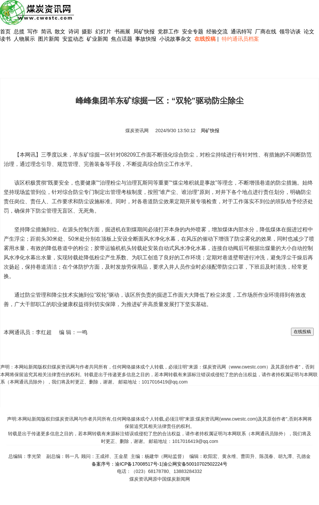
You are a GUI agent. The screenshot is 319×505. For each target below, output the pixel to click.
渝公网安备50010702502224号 (195, 464)
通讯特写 (241, 31)
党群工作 (168, 31)
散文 (61, 31)
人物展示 (24, 39)
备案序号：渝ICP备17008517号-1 (127, 464)
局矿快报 (144, 31)
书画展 (122, 31)
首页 (5, 31)
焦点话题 (121, 39)
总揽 (19, 31)
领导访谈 (290, 31)
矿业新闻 (97, 39)
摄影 (88, 31)
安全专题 (192, 31)
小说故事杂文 (175, 39)
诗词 (74, 31)
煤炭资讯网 (137, 130)
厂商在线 (265, 31)
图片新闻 (48, 39)
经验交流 (217, 31)
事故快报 (145, 39)
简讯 (46, 31)
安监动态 (73, 39)
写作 (32, 31)
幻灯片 (103, 31)
